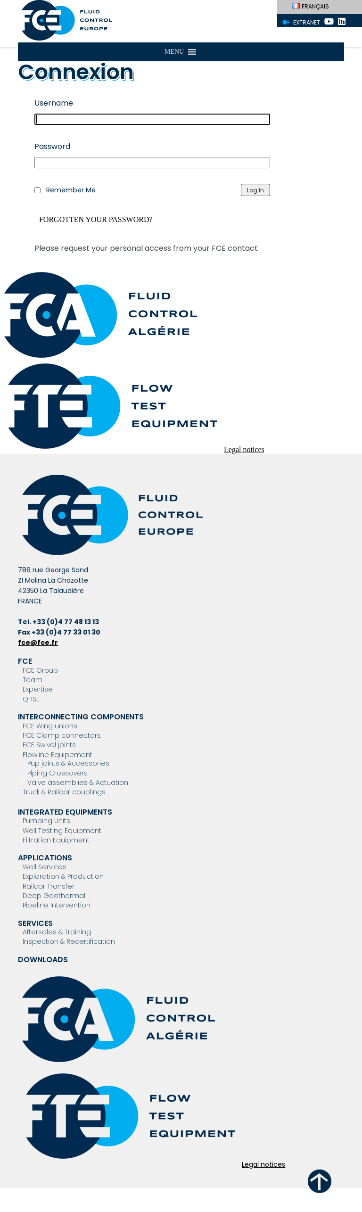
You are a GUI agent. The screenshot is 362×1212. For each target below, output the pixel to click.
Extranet (306, 22)
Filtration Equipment (56, 840)
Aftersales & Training (57, 932)
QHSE (31, 699)
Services (35, 923)
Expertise (38, 689)
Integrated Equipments (65, 812)
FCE (25, 661)
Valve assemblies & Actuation (77, 782)
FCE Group (40, 670)
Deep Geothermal (54, 895)
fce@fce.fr (38, 642)
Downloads (43, 959)
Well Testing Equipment (62, 830)
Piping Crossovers (57, 773)
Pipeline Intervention (56, 905)
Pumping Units (46, 820)
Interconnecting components (81, 716)
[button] (174, 51)
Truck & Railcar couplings (64, 792)
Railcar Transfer (48, 886)
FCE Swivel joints (49, 745)
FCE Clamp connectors (62, 735)
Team (32, 679)
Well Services (44, 867)
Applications (45, 857)
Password (52, 146)
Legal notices (244, 449)
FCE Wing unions (50, 726)
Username (53, 103)
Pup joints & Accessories (68, 763)
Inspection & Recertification (69, 941)
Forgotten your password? (96, 219)
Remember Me (71, 190)
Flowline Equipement (57, 754)
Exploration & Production (63, 876)
